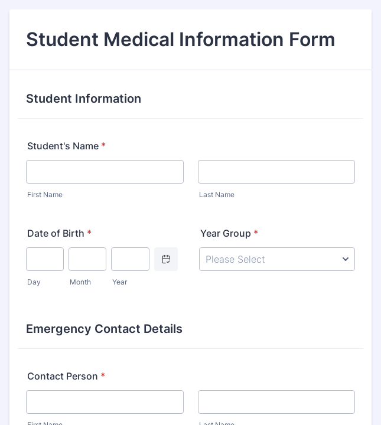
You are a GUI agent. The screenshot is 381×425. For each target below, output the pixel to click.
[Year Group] (277, 259)
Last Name (217, 194)
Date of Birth (59, 233)
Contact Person (66, 376)
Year (119, 281)
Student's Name (66, 146)
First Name (45, 194)
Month (80, 281)
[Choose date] (166, 259)
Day (34, 281)
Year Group (229, 233)
